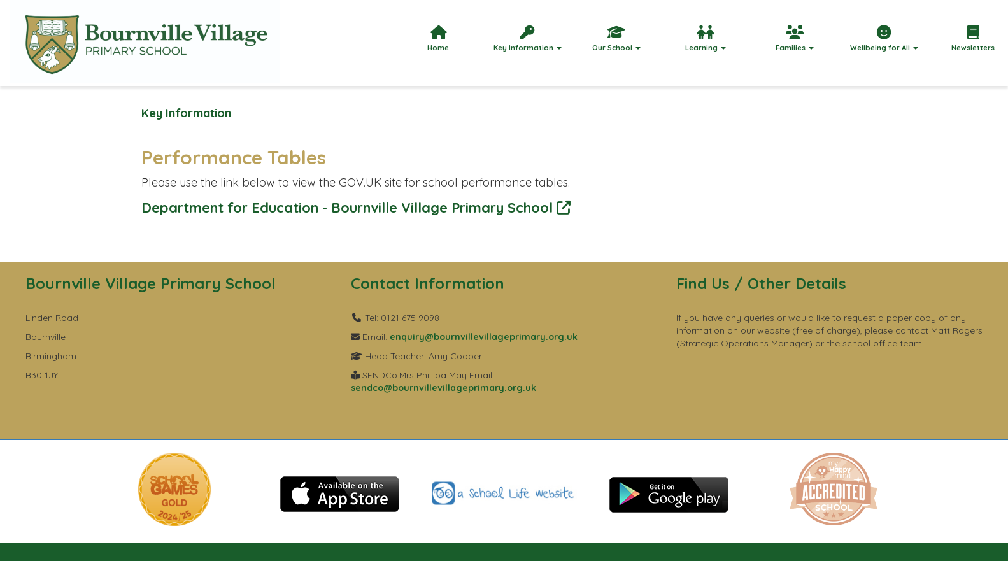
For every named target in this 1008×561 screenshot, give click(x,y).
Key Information (186, 113)
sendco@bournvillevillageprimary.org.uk (443, 388)
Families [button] (795, 38)
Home (438, 38)
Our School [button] (616, 38)
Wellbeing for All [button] (884, 38)
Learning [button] (705, 38)
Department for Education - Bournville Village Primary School (356, 207)
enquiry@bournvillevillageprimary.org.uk (484, 337)
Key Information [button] (527, 38)
